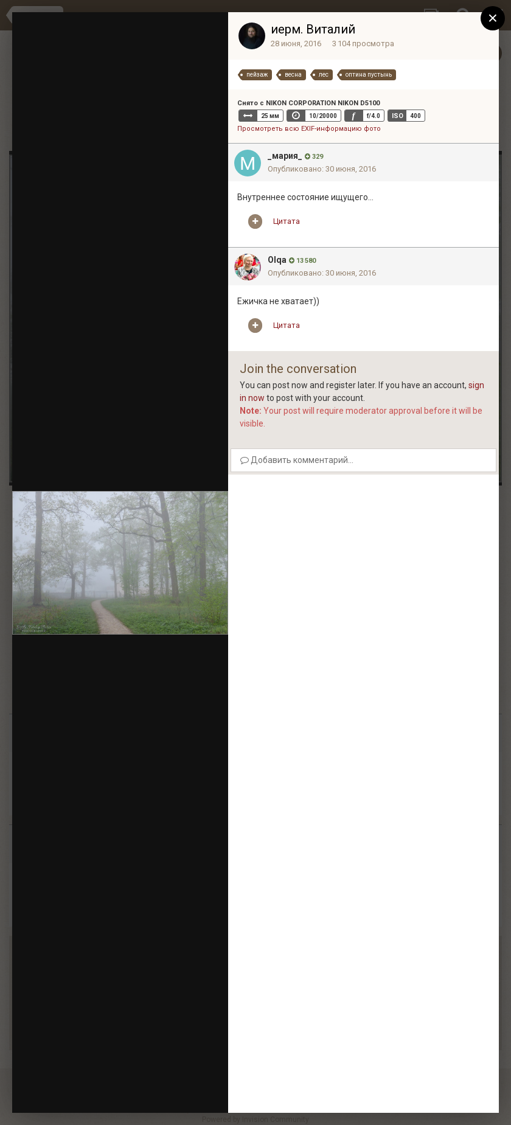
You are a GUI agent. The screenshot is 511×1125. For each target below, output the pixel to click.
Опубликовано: (322, 168)
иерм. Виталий (313, 29)
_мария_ (285, 156)
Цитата (286, 221)
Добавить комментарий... (296, 460)
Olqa (277, 260)
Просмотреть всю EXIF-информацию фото (309, 129)
